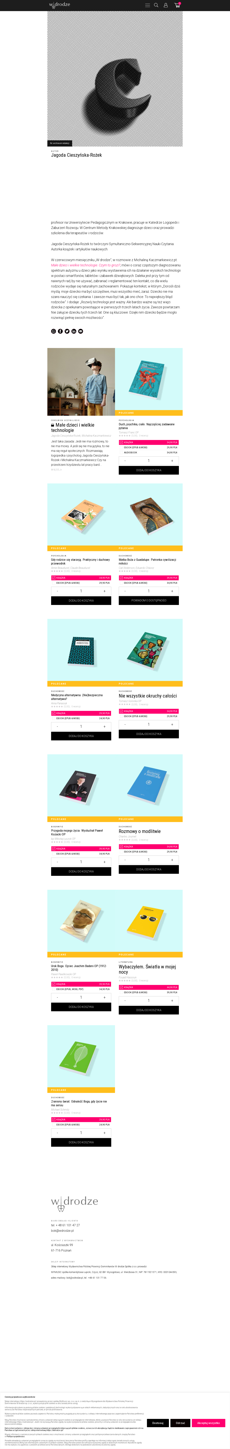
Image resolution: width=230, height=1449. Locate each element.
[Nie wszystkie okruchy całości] (149, 653)
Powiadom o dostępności (149, 609)
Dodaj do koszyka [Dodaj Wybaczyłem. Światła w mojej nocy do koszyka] (148, 1015)
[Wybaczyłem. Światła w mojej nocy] (149, 923)
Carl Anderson (127, 567)
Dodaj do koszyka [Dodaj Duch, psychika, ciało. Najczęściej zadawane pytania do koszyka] (148, 474)
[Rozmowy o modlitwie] (149, 788)
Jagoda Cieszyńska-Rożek (66, 435)
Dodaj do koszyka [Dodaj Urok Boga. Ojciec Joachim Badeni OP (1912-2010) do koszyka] (81, 1015)
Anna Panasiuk (59, 703)
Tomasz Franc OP (128, 432)
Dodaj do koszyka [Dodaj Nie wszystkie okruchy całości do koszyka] (148, 745)
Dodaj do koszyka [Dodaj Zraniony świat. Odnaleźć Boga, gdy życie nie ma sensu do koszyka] (81, 1151)
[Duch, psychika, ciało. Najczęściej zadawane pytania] (149, 382)
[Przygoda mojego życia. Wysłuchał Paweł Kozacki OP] (81, 788)
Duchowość (125, 556)
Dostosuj (157, 1423)
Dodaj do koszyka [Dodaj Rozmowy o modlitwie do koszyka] (148, 880)
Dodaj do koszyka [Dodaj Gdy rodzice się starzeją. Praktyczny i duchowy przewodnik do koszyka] (81, 609)
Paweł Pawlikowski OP (63, 974)
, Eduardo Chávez (144, 567)
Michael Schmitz (60, 1109)
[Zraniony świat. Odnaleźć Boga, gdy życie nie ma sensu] (81, 1059)
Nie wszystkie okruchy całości (148, 696)
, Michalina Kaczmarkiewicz (96, 435)
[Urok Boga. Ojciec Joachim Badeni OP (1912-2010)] (81, 923)
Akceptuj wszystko (208, 1423)
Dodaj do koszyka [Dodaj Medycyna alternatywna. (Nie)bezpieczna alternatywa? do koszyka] (81, 745)
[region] (115, 1421)
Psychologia (126, 420)
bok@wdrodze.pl (62, 1230)
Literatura (126, 962)
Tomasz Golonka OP (130, 701)
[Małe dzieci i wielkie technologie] (81, 382)
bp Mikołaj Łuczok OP (63, 838)
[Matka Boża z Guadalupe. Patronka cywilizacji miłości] (149, 517)
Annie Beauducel (60, 567)
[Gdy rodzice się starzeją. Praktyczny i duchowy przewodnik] (81, 517)
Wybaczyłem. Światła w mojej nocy (147, 969)
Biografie (57, 827)
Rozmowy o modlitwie (140, 831)
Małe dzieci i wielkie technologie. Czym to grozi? (85, 265)
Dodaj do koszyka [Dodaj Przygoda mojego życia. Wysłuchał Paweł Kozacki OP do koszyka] (81, 880)
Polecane (126, 413)
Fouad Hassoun (127, 977)
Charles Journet (127, 836)
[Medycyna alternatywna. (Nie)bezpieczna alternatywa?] (81, 653)
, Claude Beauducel (79, 567)
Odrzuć (180, 1423)
